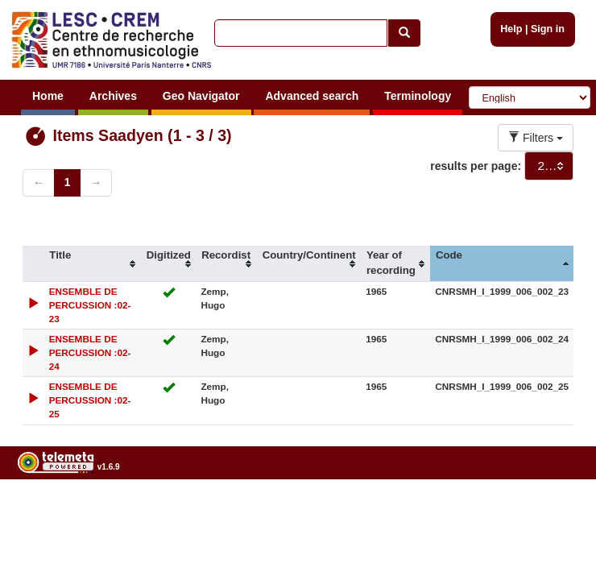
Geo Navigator (201, 95)
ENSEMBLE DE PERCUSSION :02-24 (90, 352)
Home (48, 95)
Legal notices (556, 507)
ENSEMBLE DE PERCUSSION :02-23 (90, 305)
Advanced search (311, 95)
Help (511, 29)
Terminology (417, 95)
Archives (113, 95)
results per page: (475, 166)
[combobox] (548, 165)
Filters (535, 137)
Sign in (548, 29)
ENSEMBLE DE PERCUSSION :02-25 (90, 400)
